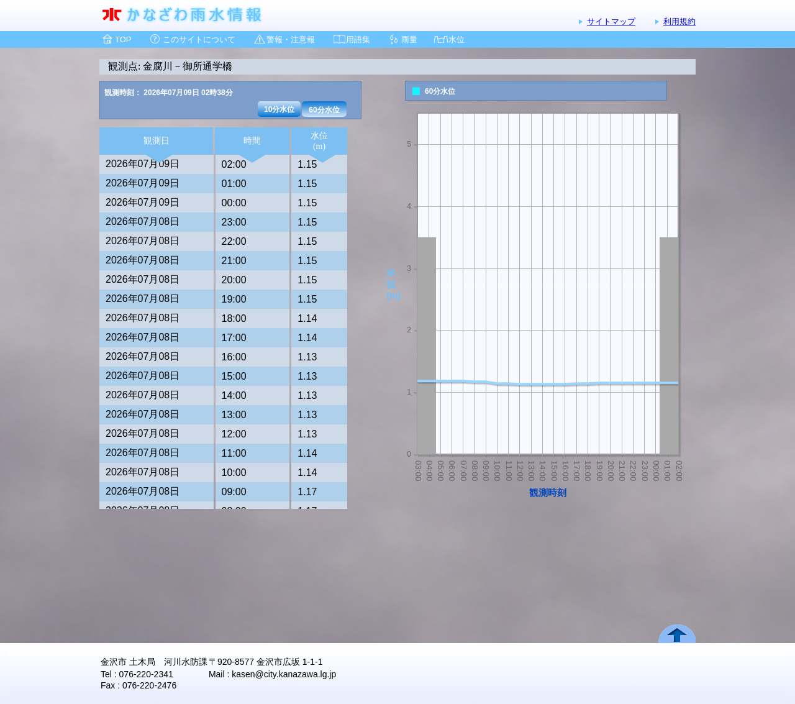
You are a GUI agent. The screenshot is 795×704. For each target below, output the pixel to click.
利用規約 (679, 21)
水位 (456, 39)
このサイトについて (199, 39)
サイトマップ (611, 21)
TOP (123, 39)
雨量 (409, 39)
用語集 (358, 39)
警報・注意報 (290, 39)
